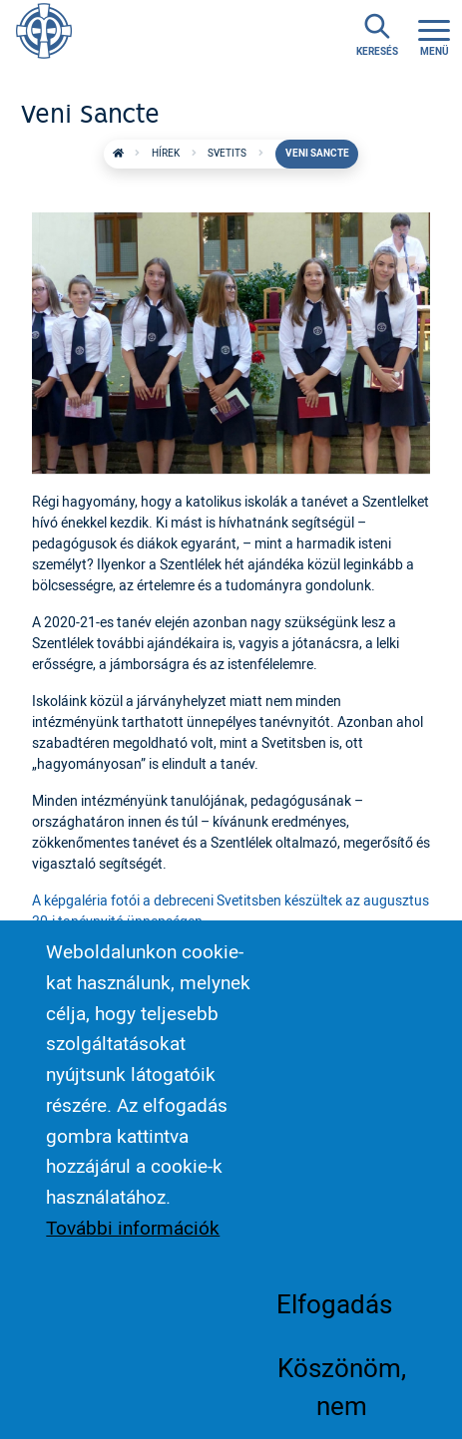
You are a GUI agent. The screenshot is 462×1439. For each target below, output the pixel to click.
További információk (133, 1255)
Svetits (227, 153)
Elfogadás (334, 1331)
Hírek (166, 153)
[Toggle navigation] (434, 35)
